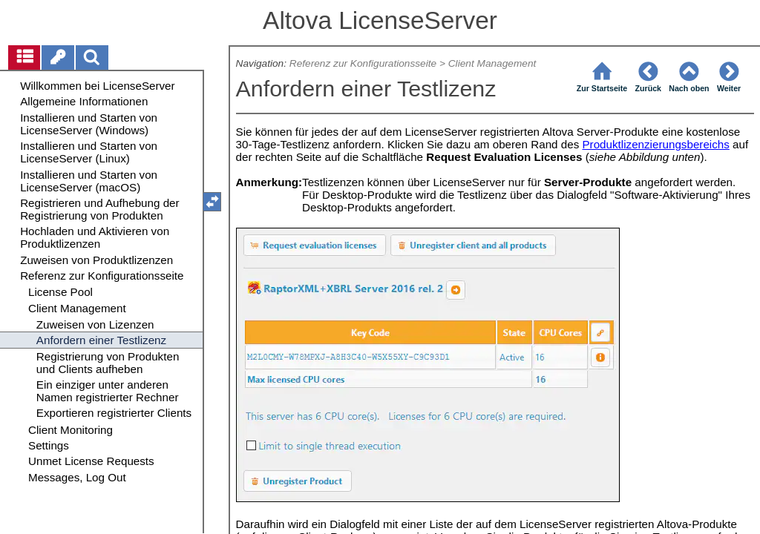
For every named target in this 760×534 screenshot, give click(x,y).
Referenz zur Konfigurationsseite (362, 63)
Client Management (492, 63)
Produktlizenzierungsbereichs (655, 144)
